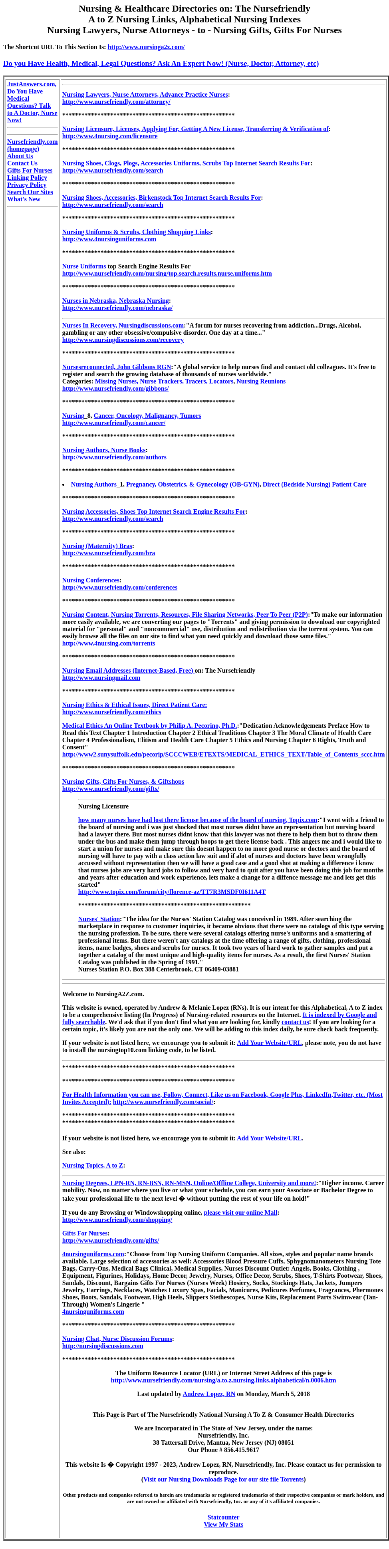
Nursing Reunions (261, 381)
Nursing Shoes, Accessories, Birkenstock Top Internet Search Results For (161, 197)
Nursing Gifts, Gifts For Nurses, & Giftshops (123, 781)
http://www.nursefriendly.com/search (112, 170)
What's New (23, 199)
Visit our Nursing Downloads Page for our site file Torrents (223, 1479)
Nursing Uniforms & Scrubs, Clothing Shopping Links (136, 231)
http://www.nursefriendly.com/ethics (111, 712)
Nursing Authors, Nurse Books (104, 450)
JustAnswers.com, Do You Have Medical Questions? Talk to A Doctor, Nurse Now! (32, 102)
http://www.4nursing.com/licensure (110, 136)
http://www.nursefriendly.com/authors (114, 457)
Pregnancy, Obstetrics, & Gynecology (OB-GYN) (193, 484)
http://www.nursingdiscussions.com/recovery (123, 339)
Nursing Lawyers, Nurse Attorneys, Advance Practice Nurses (145, 94)
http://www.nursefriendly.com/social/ (163, 1101)
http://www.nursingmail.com (101, 677)
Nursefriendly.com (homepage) (32, 145)
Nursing (73, 415)
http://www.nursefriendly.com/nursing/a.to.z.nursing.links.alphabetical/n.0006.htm (223, 1380)
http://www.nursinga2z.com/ (146, 47)
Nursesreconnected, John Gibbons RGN (116, 366)
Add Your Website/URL (269, 1042)
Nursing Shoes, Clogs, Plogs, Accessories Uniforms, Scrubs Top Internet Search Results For (186, 163)
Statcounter (224, 1517)
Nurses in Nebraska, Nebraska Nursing (115, 300)
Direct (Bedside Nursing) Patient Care (315, 484)
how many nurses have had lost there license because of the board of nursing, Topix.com (198, 819)
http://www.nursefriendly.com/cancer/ (114, 422)
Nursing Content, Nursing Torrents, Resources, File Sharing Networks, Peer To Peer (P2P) (185, 614)
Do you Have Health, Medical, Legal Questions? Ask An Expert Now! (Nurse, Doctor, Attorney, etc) (161, 63)
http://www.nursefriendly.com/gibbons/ (115, 388)
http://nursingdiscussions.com (102, 1345)
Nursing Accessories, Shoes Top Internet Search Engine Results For (154, 511)
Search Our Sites (30, 192)
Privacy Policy (26, 184)
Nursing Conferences (90, 580)
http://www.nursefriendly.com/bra (108, 553)
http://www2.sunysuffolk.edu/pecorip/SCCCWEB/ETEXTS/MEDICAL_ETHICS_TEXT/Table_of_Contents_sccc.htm (223, 754)
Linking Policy (27, 177)
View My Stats (223, 1524)
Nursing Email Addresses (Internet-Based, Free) (128, 670)
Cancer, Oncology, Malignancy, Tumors (147, 415)
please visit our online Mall (241, 1212)
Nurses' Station (99, 918)
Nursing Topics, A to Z (92, 1165)
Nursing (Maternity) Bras (97, 545)
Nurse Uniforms (84, 266)
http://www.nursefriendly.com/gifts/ (110, 788)
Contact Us (22, 163)
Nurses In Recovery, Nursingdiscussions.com (123, 325)
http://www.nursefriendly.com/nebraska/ (117, 307)
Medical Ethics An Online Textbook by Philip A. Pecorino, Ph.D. (149, 725)
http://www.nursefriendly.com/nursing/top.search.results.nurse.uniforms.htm (167, 273)
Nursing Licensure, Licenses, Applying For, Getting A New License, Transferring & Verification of (195, 128)
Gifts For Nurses (29, 170)
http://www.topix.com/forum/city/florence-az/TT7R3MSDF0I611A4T (172, 891)
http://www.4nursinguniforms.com (109, 239)
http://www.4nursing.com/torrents (108, 643)
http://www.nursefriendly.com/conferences (120, 587)
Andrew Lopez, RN (209, 1393)
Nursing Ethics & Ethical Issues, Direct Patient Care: (134, 704)
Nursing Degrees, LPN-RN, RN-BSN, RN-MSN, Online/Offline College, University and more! (189, 1183)
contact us (295, 1022)
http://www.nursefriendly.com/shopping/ (117, 1219)
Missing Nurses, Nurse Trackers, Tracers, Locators (164, 381)
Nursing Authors (94, 484)
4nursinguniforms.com (93, 1254)
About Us (20, 156)
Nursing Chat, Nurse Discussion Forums (117, 1338)
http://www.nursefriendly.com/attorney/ (116, 101)
